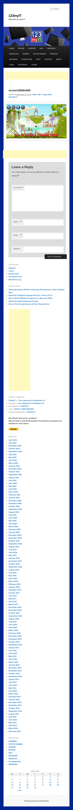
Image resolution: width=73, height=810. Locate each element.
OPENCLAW (13, 54)
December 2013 (15, 702)
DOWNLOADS (26, 59)
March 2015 (13, 662)
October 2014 (14, 674)
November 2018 (15, 561)
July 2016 (13, 622)
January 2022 (14, 466)
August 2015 (14, 648)
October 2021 (14, 472)
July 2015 (13, 650)
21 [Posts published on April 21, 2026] (20, 785)
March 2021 (13, 492)
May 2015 (12, 656)
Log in (11, 271)
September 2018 (15, 567)
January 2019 (14, 558)
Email (17, 235)
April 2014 (13, 691)
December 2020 (15, 501)
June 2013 (13, 720)
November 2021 (15, 469)
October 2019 (14, 541)
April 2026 (13, 440)
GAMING (25, 54)
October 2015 (14, 642)
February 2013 (14, 731)
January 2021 (14, 498)
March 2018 (13, 581)
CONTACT (48, 59)
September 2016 (15, 616)
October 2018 (14, 564)
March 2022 (13, 463)
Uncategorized (15, 761)
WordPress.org (15, 280)
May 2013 (12, 723)
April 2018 (13, 578)
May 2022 (12, 457)
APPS (38, 59)
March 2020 (13, 527)
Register (12, 268)
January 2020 (14, 532)
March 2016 (13, 630)
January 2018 (14, 587)
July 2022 (13, 454)
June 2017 (13, 596)
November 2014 (15, 671)
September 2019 (15, 544)
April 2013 (13, 725)
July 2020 (13, 515)
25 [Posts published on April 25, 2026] (50, 785)
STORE (34, 65)
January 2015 (14, 665)
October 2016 (14, 613)
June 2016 (13, 625)
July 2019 (13, 550)
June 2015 (13, 653)
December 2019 (15, 535)
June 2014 (13, 685)
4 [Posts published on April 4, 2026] (50, 777)
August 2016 (14, 619)
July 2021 (13, 480)
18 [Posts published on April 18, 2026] (50, 782)
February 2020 (14, 529)
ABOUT (59, 59)
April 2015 (13, 659)
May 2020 (12, 521)
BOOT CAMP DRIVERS (24, 409)
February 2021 (14, 495)
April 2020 (13, 524)
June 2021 (13, 483)
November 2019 (15, 538)
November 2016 (15, 610)
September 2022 (15, 451)
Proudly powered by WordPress (36, 801)
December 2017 (15, 590)
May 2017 (12, 599)
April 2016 (13, 627)
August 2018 (14, 570)
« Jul (19, 790)
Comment (18, 188)
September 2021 (15, 475)
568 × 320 (36, 95)
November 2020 (15, 503)
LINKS (11, 65)
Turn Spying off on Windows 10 (32, 400)
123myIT (15, 15)
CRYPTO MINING (39, 54)
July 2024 (13, 443)
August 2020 (14, 512)
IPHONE (21, 48)
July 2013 (13, 717)
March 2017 (13, 604)
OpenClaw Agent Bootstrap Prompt (23, 301)
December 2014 (15, 668)
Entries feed (14, 274)
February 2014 (14, 697)
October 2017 (14, 593)
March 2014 (13, 694)
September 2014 (15, 676)
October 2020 (14, 506)
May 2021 (12, 486)
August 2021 (14, 478)
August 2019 (14, 547)
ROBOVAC (54, 54)
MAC (41, 48)
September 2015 (15, 645)
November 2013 (15, 705)
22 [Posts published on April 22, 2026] (27, 785)
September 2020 (15, 509)
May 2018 (12, 576)
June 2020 (13, 518)
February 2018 (14, 584)
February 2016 (14, 633)
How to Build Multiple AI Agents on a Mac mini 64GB (30, 298)
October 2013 (14, 708)
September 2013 (15, 711)
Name (17, 222)
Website (16, 249)
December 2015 (15, 636)
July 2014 (13, 682)
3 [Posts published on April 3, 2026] (42, 777)
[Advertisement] (36, 75)
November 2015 (15, 639)
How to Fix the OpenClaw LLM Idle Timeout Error (29, 304)
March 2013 (13, 728)
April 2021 (13, 489)
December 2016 (15, 607)
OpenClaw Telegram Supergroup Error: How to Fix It (30, 295)
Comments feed (15, 277)
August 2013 (14, 714)
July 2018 (13, 573)
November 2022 (15, 446)
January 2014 (14, 699)
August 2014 (14, 679)
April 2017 (13, 601)
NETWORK (13, 59)
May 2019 (12, 555)
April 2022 (13, 460)
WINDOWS (51, 48)
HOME (11, 48)
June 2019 (13, 552)
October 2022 (14, 449)
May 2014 (12, 688)
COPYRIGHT (23, 65)
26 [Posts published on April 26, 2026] (58, 785)
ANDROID (32, 48)
